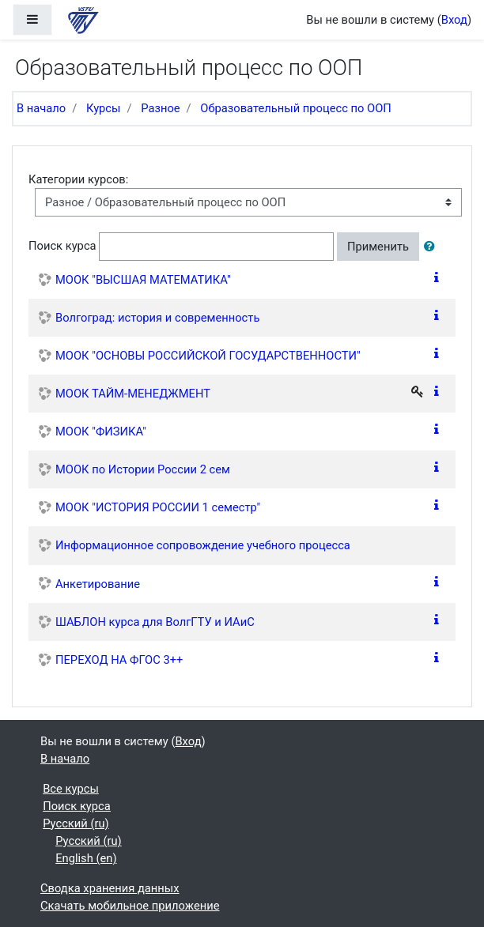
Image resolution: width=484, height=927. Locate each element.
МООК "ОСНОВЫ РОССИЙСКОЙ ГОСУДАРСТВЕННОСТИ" (208, 356)
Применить (378, 246)
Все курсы (71, 789)
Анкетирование (97, 584)
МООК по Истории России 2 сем (142, 469)
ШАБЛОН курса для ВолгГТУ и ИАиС (155, 622)
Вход (454, 20)
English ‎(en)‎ (85, 858)
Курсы (103, 108)
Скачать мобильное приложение (130, 906)
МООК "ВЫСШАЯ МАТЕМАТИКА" (143, 280)
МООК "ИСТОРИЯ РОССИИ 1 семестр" (157, 507)
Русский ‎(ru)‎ (76, 823)
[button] (432, 246)
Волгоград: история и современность (157, 318)
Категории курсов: (78, 179)
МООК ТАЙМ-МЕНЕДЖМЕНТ (132, 393)
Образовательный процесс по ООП (295, 108)
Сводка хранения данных (110, 888)
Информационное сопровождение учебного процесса (202, 545)
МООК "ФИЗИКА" (100, 431)
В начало (41, 108)
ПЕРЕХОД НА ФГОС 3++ (119, 660)
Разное (160, 108)
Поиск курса (62, 246)
